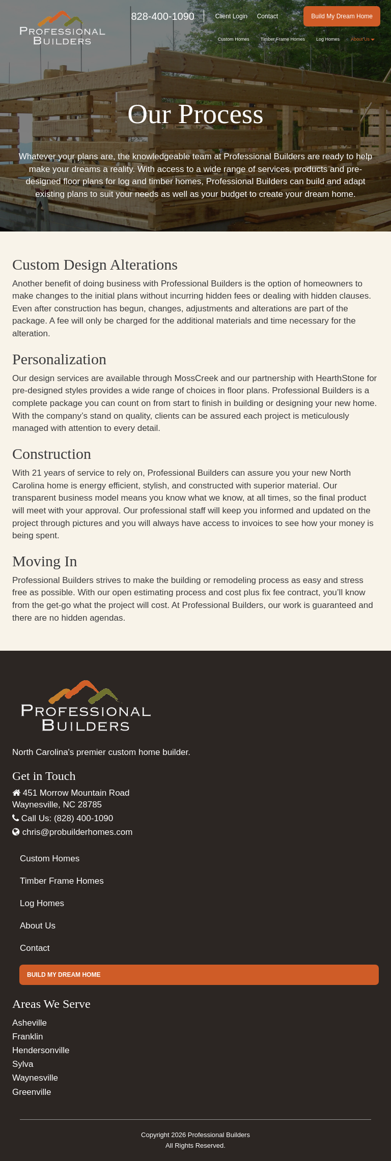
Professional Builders (219, 1135)
